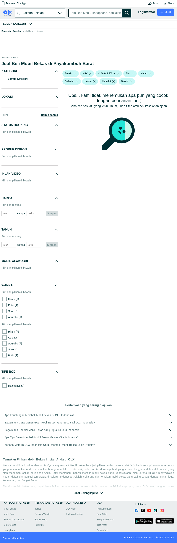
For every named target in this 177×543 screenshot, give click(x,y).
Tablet (38, 508)
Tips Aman (102, 525)
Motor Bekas (10, 525)
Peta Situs (102, 514)
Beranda (6, 57)
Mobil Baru (9, 514)
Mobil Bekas (10, 508)
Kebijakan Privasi (105, 519)
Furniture (39, 525)
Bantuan (7, 538)
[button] (13, 3)
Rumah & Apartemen (14, 519)
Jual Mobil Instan (74, 514)
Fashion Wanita (42, 514)
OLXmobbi (102, 530)
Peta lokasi (18, 538)
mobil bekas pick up (33, 31)
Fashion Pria (41, 519)
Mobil (15, 57)
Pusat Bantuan (104, 508)
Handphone (9, 530)
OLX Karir (71, 508)
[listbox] (75, 73)
